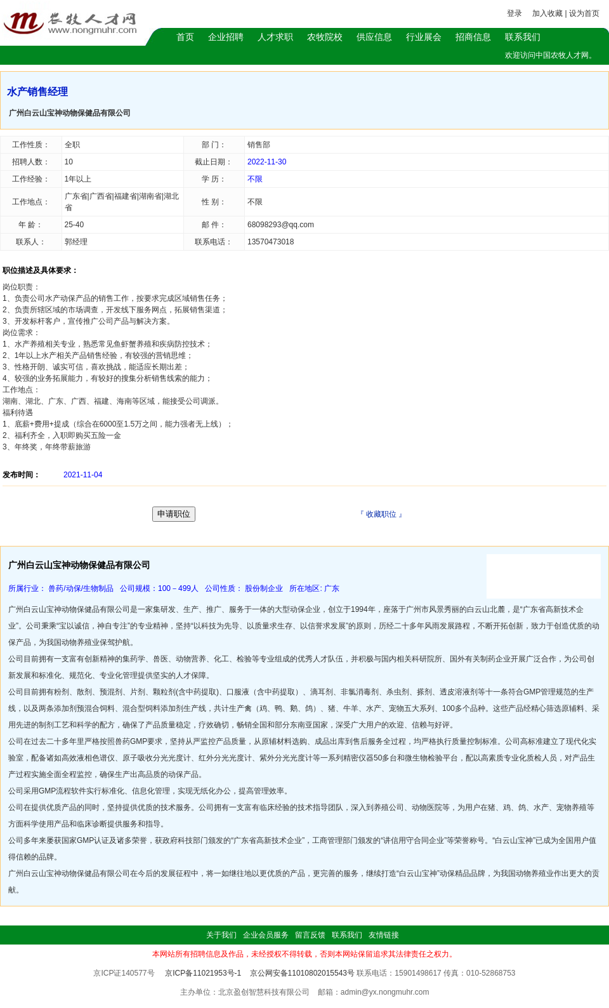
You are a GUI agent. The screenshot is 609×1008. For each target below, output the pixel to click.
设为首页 (584, 13)
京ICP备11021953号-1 (203, 973)
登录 (514, 13)
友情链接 (384, 935)
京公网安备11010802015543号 (302, 973)
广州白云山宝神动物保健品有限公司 (70, 113)
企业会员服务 (266, 935)
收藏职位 (381, 514)
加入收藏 (547, 13)
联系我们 (522, 37)
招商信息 (473, 37)
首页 (185, 37)
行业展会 (424, 37)
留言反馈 (310, 935)
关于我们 (221, 935)
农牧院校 (325, 37)
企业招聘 (226, 37)
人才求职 (275, 37)
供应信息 (374, 37)
